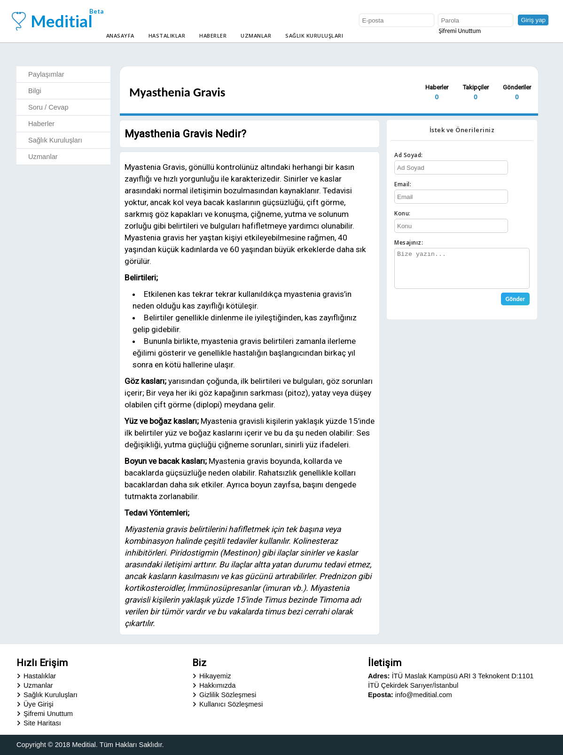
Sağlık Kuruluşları (314, 35)
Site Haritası (42, 723)
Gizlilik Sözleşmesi (227, 695)
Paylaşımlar (46, 74)
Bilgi (34, 91)
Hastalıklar (167, 35)
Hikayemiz (215, 676)
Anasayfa (120, 35)
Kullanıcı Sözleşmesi (231, 704)
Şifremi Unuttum (459, 31)
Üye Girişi (38, 704)
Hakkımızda (217, 685)
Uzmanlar (256, 35)
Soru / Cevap (48, 107)
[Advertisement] (462, 385)
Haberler (213, 35)
